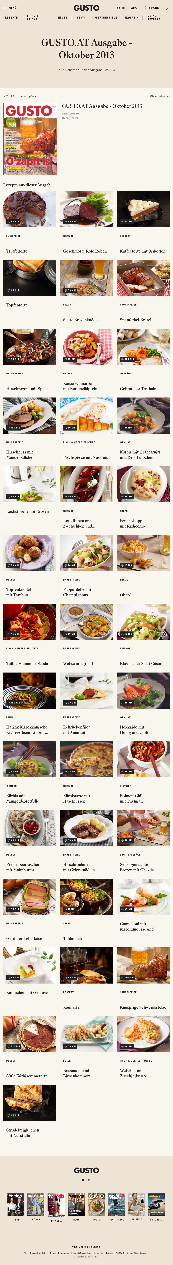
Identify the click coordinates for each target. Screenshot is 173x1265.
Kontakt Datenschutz (82, 1253)
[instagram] (123, 8)
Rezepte (11, 17)
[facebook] (118, 8)
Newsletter (98, 1253)
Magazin (132, 17)
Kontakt (53, 1253)
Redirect (109, 1253)
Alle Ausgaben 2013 (160, 96)
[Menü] (38, 8)
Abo (26, 1253)
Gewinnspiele (106, 17)
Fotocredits (92, 1257)
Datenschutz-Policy (39, 1253)
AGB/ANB (120, 1253)
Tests (81, 17)
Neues (63, 17)
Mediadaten (79, 1257)
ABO (134, 7)
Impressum (65, 1253)
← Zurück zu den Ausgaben (19, 96)
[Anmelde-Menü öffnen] (167, 8)
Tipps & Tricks (33, 17)
